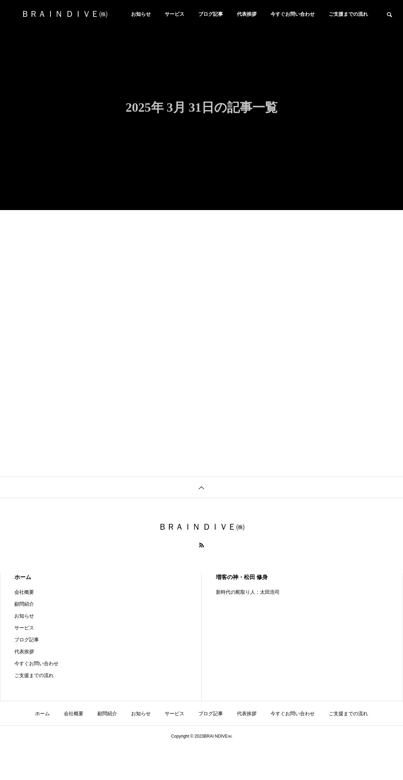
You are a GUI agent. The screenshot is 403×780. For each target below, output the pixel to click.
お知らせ (141, 14)
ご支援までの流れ (348, 14)
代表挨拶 (247, 14)
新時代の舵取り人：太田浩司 (248, 592)
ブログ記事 (210, 14)
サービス (174, 14)
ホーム (22, 577)
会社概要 (24, 592)
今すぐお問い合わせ (293, 14)
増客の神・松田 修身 (242, 577)
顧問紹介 (24, 604)
